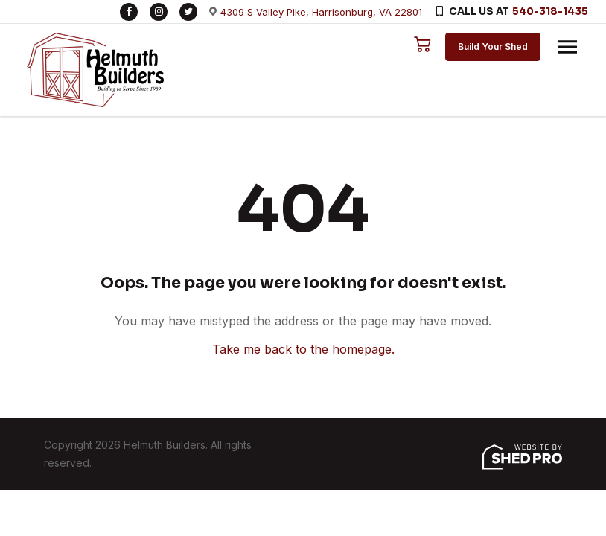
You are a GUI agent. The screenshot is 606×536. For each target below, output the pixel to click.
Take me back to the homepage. (303, 349)
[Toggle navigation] (567, 47)
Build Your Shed (493, 46)
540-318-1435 (550, 11)
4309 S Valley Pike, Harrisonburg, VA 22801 (321, 12)
